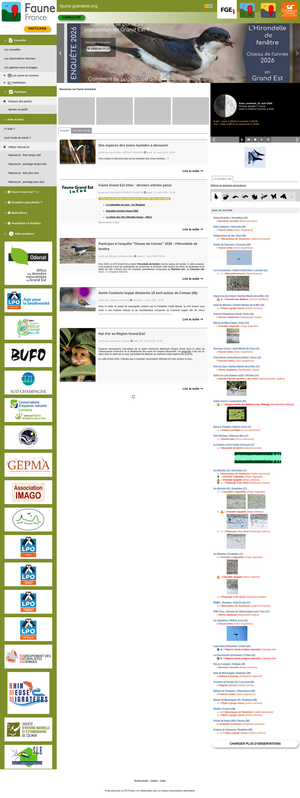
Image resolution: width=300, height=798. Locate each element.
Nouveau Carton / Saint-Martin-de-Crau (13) (236, 348)
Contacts (154, 781)
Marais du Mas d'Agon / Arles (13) (231, 322)
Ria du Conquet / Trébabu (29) (229, 664)
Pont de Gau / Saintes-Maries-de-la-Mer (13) (236, 366)
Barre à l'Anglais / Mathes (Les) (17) (232, 426)
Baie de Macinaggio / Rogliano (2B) (232, 673)
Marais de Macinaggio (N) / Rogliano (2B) (235, 699)
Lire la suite (193, 171)
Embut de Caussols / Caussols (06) (232, 244)
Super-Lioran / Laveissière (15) (229, 401)
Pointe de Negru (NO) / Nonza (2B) (231, 720)
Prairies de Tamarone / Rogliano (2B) (232, 729)
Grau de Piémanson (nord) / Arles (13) (233, 314)
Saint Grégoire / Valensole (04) (229, 226)
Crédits (163, 781)
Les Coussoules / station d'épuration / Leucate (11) (240, 270)
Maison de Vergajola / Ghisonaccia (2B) (234, 691)
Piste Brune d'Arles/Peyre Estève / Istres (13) (237, 357)
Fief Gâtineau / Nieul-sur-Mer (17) (231, 435)
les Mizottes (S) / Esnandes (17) (230, 470)
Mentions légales (141, 781)
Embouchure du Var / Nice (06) (229, 235)
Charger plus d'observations (255, 743)
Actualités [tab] (65, 130)
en (211, 6)
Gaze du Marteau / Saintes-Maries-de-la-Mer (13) (238, 305)
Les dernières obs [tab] (222, 179)
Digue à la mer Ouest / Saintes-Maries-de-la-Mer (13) (241, 296)
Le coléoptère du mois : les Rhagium (125, 205)
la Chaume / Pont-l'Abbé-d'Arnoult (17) (233, 444)
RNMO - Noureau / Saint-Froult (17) (231, 602)
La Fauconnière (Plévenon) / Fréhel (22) (234, 655)
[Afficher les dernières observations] (228, 185)
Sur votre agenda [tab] (81, 130)
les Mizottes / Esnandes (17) (228, 554)
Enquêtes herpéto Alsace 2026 (122, 211)
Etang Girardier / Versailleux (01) (230, 217)
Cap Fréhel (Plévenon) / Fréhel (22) (231, 646)
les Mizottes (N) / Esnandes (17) (230, 488)
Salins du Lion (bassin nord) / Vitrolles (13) (236, 375)
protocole (186, 351)
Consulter (71, 17)
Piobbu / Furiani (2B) (224, 708)
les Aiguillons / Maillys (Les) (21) (230, 620)
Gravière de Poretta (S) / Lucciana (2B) (233, 682)
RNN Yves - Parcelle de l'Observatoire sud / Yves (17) (241, 611)
